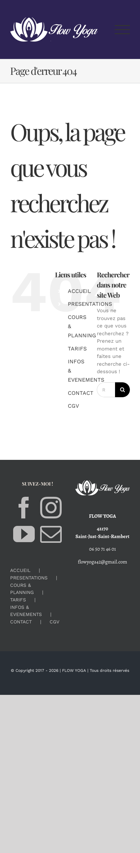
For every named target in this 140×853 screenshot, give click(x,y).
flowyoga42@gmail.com (102, 561)
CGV (73, 406)
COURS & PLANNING (22, 588)
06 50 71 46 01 (102, 549)
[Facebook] (24, 507)
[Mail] (51, 534)
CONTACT (80, 393)
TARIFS (77, 348)
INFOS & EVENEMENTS (26, 610)
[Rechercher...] (106, 389)
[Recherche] (122, 389)
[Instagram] (51, 507)
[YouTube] (24, 534)
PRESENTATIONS (90, 304)
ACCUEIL (79, 291)
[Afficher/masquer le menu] (122, 29)
